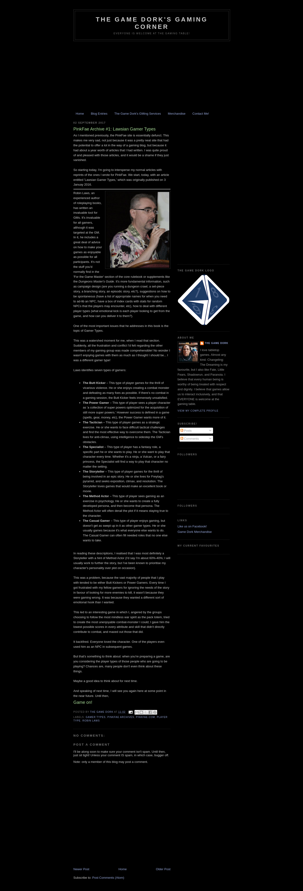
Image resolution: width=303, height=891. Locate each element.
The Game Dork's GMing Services (137, 113)
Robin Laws (91, 720)
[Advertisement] (151, 76)
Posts (186, 430)
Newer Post (81, 869)
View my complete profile (198, 410)
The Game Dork (216, 343)
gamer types (96, 717)
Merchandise (176, 113)
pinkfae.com (145, 717)
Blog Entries (99, 113)
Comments (189, 438)
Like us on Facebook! (192, 526)
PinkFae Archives (120, 717)
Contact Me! (200, 113)
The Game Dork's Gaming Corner (152, 23)
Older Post (163, 869)
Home (80, 113)
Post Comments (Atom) (108, 877)
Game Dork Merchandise (195, 532)
